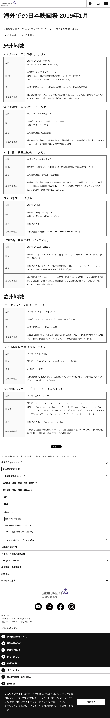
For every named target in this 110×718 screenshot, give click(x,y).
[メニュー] (106, 3)
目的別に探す (13, 663)
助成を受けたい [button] (14, 650)
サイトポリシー (14, 670)
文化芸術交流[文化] (27, 456)
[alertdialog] (55, 702)
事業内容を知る (13, 456)
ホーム (3, 456)
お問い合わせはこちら (10, 628)
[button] (55, 469)
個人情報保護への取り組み (19, 677)
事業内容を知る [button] (14, 643)
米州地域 (11, 35)
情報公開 (11, 683)
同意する (91, 702)
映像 (37, 456)
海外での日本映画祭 (47, 456)
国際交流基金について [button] (17, 636)
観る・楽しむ (13, 657)
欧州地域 (30, 35)
